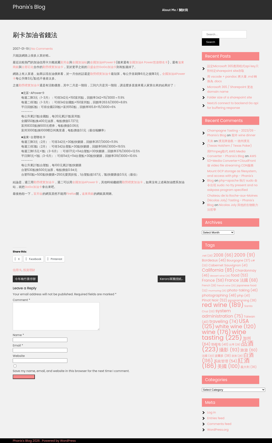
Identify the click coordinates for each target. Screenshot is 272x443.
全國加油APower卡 (103, 62)
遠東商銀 (88, 194)
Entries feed (215, 418)
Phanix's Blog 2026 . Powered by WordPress (44, 441)
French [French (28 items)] (209, 285)
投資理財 (29, 270)
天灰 (210, 141)
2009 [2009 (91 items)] (244, 255)
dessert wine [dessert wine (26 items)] (220, 275)
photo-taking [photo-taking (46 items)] (242, 290)
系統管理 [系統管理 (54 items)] (225, 361)
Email (18, 350)
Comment (21, 300)
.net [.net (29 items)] (207, 255)
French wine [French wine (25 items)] (226, 285)
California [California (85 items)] (218, 270)
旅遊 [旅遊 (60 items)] (248, 350)
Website (19, 361)
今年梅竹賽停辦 (25, 279)
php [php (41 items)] (243, 295)
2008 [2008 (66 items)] (223, 255)
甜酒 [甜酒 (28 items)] (237, 356)
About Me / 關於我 (175, 9)
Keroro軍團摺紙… (171, 279)
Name (18, 340)
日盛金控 (93, 67)
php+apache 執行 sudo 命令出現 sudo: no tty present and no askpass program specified (232, 185)
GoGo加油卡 (107, 67)
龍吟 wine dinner (244, 135)
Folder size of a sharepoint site (229, 97)
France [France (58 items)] (213, 280)
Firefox (71, 194)
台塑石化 (28, 67)
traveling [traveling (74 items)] (223, 321)
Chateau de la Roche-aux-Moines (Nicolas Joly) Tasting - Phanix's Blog (232, 200)
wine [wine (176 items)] (216, 332)
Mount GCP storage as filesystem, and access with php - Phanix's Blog (232, 176)
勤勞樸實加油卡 (52, 67)
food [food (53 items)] (239, 275)
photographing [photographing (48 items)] (219, 295)
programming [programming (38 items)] (242, 300)
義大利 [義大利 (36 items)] (248, 367)
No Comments (42, 49)
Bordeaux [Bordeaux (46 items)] (214, 260)
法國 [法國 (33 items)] (208, 356)
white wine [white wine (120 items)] (235, 326)
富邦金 (64, 62)
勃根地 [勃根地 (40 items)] (219, 344)
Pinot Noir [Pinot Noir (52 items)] (214, 300)
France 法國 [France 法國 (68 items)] (241, 280)
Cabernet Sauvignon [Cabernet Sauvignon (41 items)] (228, 265)
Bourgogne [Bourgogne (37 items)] (238, 260)
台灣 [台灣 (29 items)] (234, 344)
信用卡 (17, 270)
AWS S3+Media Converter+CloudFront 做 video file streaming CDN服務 (231, 161)
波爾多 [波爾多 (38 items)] (223, 356)
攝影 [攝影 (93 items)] (229, 349)
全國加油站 (79, 62)
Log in (211, 412)
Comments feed (219, 424)
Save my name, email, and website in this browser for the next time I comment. (71, 376)
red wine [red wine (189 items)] (223, 305)
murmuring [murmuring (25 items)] (217, 290)
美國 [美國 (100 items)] (228, 366)
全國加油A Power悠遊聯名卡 (148, 62)
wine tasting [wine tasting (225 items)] (224, 334)
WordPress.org (218, 429)
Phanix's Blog (29, 6)
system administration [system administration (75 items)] (222, 313)
